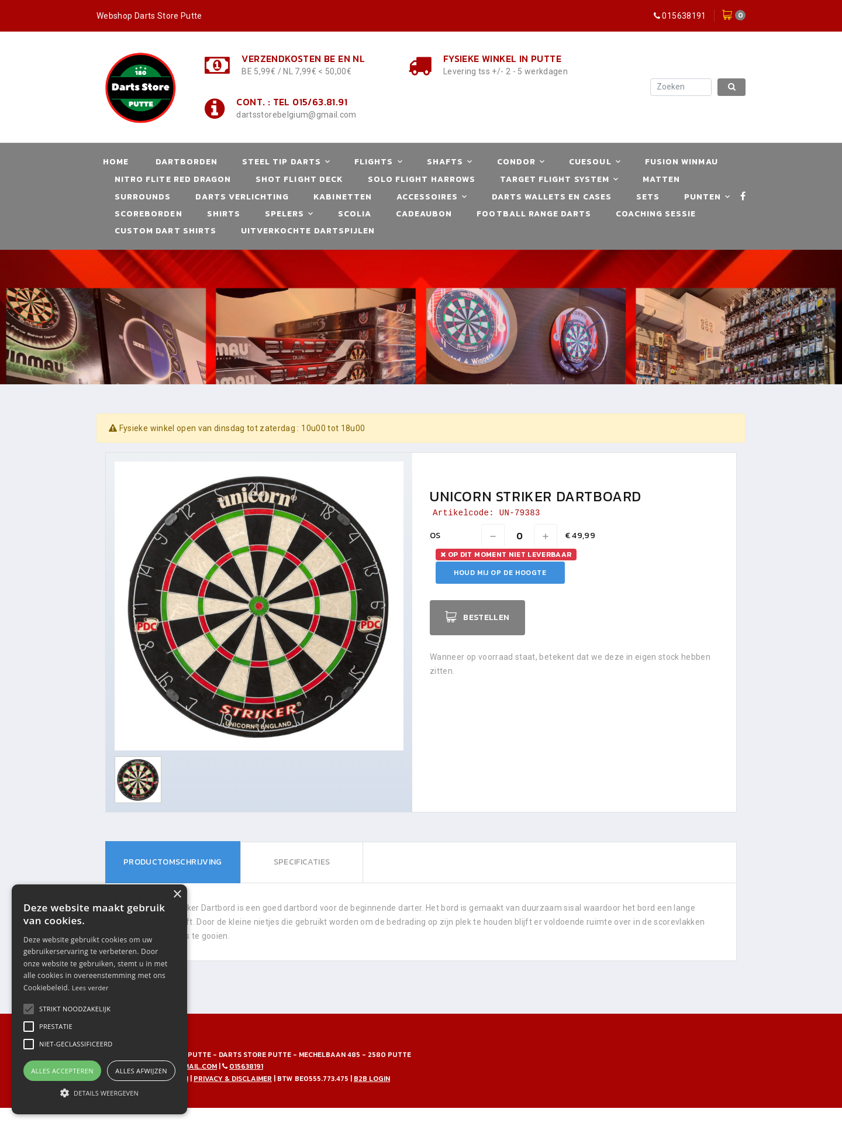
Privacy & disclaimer (233, 1078)
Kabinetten (342, 197)
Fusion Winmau (681, 162)
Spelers (284, 214)
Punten (702, 197)
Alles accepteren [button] (62, 1070)
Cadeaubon (424, 214)
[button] (75, 1009)
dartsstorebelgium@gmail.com (296, 114)
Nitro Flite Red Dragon (173, 179)
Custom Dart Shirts (165, 231)
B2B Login (372, 1078)
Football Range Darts (534, 214)
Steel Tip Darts (281, 162)
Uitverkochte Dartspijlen (308, 231)
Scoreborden (148, 214)
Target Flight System (554, 179)
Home (116, 162)
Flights (373, 162)
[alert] (99, 999)
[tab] (172, 862)
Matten (661, 179)
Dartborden (187, 162)
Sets (648, 197)
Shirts (223, 214)
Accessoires (427, 197)
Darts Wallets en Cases (552, 197)
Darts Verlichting (242, 197)
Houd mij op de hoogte (500, 572)
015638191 (684, 15)
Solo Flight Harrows (421, 179)
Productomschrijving (172, 862)
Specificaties (301, 862)
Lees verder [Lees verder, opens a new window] (90, 987)
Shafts (445, 162)
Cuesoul (590, 162)
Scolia (354, 214)
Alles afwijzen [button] (141, 1070)
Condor (516, 162)
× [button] (176, 894)
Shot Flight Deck (299, 179)
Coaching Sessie (656, 214)
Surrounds (143, 197)
